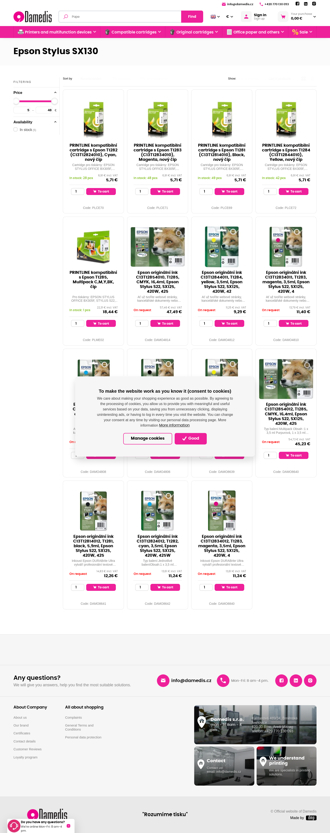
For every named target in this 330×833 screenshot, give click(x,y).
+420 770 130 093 (274, 4)
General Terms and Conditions (79, 727)
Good (190, 438)
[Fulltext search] (130, 17)
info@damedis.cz (237, 4)
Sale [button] (300, 32)
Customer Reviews (27, 749)
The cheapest (121, 78)
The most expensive (154, 78)
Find (192, 16)
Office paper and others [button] (252, 32)
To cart (101, 191)
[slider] (16, 101)
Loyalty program (25, 757)
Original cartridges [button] (191, 32)
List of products (280, 78)
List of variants (248, 78)
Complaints (73, 717)
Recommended (90, 78)
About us (20, 717)
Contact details (24, 741)
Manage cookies (148, 439)
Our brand (21, 725)
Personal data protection (83, 737)
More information (174, 425)
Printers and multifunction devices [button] (55, 32)
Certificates (21, 733)
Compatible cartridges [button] (130, 32)
